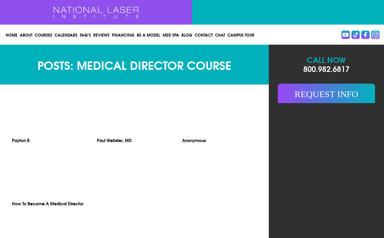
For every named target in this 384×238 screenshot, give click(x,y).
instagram (375, 35)
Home (11, 35)
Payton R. (21, 140)
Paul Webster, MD (114, 140)
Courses (43, 35)
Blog (187, 35)
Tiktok (355, 35)
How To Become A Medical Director (47, 203)
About (26, 35)
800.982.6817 (326, 68)
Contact (204, 35)
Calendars (66, 35)
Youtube (345, 35)
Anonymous (194, 140)
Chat (220, 35)
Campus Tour (240, 35)
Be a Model (148, 35)
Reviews (101, 35)
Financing (123, 35)
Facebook (365, 35)
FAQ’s (85, 35)
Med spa (171, 35)
